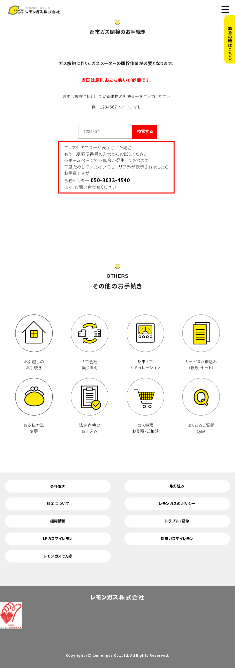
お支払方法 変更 (34, 406)
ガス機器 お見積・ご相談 (145, 406)
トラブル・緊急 (177, 521)
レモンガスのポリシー (177, 503)
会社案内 (58, 486)
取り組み (177, 485)
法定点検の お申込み (89, 406)
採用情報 (58, 521)
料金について (58, 503)
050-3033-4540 (110, 180)
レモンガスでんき (57, 555)
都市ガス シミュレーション (145, 342)
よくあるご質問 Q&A (201, 406)
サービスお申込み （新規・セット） (201, 342)
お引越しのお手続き (34, 342)
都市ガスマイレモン (177, 538)
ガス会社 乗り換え (89, 342)
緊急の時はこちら (230, 43)
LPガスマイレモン (58, 538)
